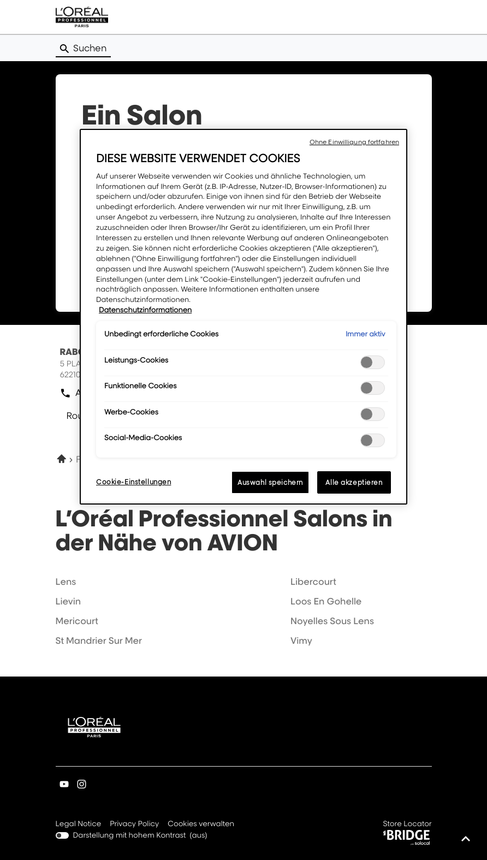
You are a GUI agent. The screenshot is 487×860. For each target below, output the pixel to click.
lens (66, 581)
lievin (68, 601)
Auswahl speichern (270, 482)
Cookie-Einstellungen (133, 482)
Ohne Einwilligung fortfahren (354, 142)
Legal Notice (79, 825)
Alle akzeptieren (353, 482)
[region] (243, 317)
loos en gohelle (325, 601)
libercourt (313, 581)
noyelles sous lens (332, 620)
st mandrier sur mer (99, 640)
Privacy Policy (134, 825)
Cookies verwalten (201, 824)
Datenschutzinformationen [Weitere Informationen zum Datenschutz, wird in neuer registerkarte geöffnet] (145, 310)
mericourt (77, 620)
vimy (301, 640)
